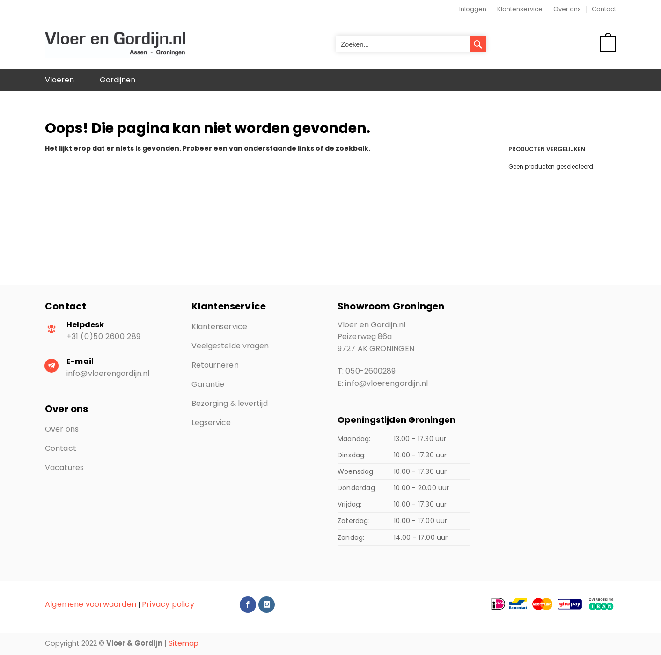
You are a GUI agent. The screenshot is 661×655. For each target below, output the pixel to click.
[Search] (478, 44)
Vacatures (64, 467)
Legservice (211, 422)
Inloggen (472, 9)
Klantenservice (520, 9)
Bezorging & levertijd (229, 403)
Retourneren (215, 365)
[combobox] (411, 44)
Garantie (208, 384)
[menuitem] (59, 80)
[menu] (330, 80)
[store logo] (115, 44)
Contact (604, 9)
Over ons (567, 9)
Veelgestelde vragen (230, 345)
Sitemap (183, 643)
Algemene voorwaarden (90, 604)
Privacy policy (168, 604)
